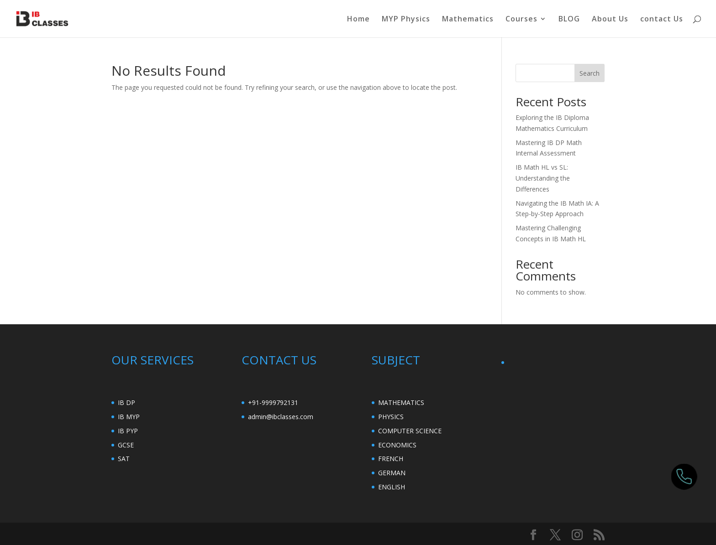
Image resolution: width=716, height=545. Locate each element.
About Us (610, 20)
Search (589, 73)
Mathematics (468, 20)
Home (358, 20)
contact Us (661, 20)
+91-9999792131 (273, 402)
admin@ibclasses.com (280, 416)
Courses (521, 20)
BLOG (569, 20)
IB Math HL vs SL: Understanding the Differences (543, 178)
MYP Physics (406, 20)
